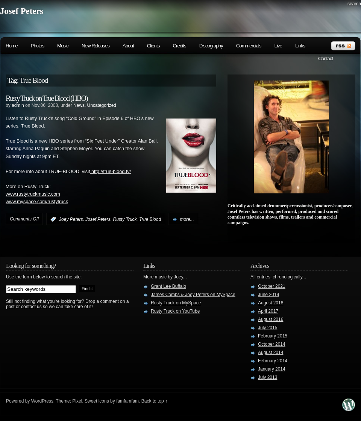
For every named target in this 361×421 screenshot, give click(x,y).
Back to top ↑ (154, 401)
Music (62, 46)
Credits (179, 46)
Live (278, 46)
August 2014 (270, 352)
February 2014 (272, 360)
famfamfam (127, 401)
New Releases (95, 46)
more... (187, 219)
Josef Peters (21, 11)
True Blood (32, 126)
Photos (37, 46)
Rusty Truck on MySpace (176, 302)
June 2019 (268, 294)
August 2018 (270, 302)
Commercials (248, 46)
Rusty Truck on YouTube (175, 311)
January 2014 (271, 369)
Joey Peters (71, 219)
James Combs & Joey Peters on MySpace (193, 294)
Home (12, 46)
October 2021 (271, 286)
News (79, 105)
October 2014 (271, 344)
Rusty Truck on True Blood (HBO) (47, 98)
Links (300, 46)
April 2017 (268, 311)
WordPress (42, 401)
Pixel (77, 401)
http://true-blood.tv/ (110, 171)
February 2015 (272, 336)
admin (18, 105)
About (128, 46)
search (354, 3)
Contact (325, 58)
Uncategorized (101, 105)
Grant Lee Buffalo (168, 286)
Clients (153, 46)
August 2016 (270, 319)
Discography (211, 46)
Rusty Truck (125, 219)
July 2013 (267, 377)
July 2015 (267, 327)
